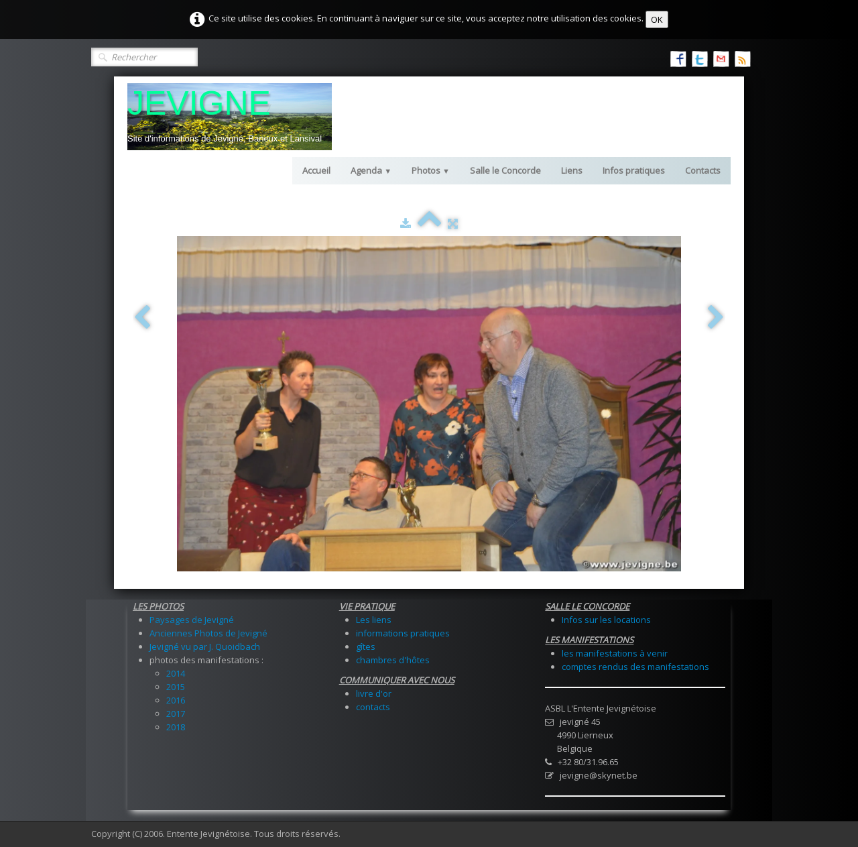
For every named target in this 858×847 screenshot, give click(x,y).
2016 (175, 700)
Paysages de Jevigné (191, 620)
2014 (175, 673)
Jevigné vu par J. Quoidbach (204, 646)
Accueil (316, 170)
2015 (175, 687)
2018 (175, 727)
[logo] (229, 116)
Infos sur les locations (606, 620)
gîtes (365, 646)
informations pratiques (403, 633)
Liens (572, 170)
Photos (431, 170)
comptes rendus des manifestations (635, 667)
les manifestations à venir (615, 653)
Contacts (703, 170)
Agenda (371, 170)
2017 (175, 714)
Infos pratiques (634, 170)
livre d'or (373, 693)
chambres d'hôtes (393, 660)
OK (657, 19)
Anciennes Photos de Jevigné (208, 633)
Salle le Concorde (505, 170)
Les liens (373, 620)
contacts (373, 707)
